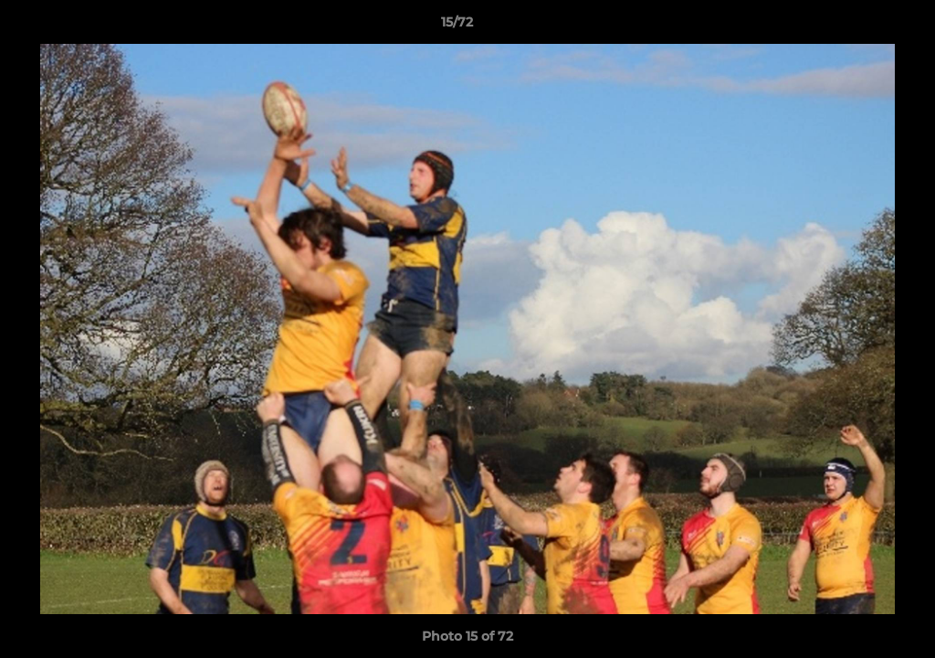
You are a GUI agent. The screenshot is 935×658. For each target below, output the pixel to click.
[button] (858, 26)
